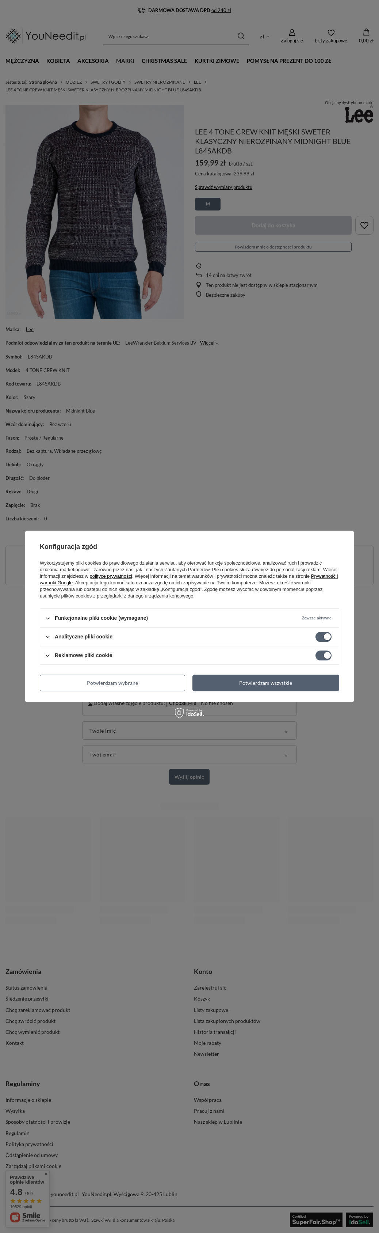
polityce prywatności (111, 576)
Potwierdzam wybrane (112, 683)
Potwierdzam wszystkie (265, 683)
